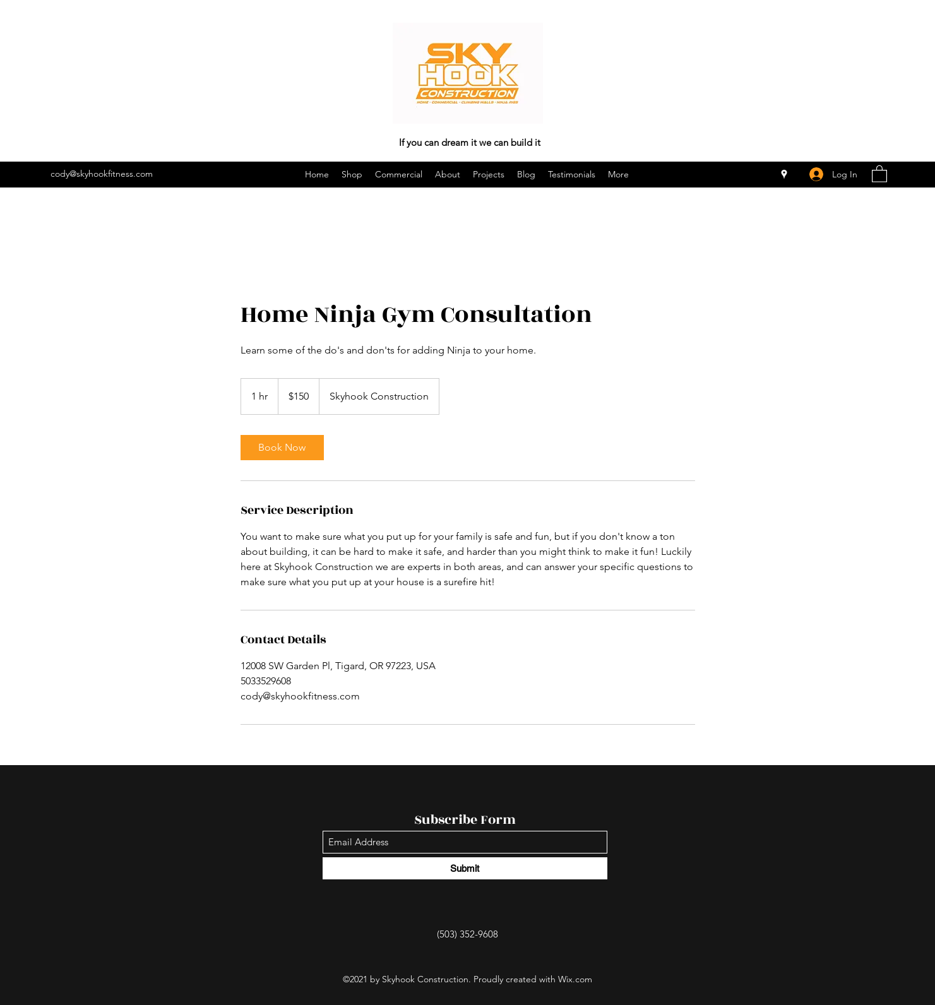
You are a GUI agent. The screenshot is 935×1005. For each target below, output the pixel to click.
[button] (879, 173)
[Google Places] (784, 174)
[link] (282, 447)
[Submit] (465, 868)
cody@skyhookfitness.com (102, 173)
